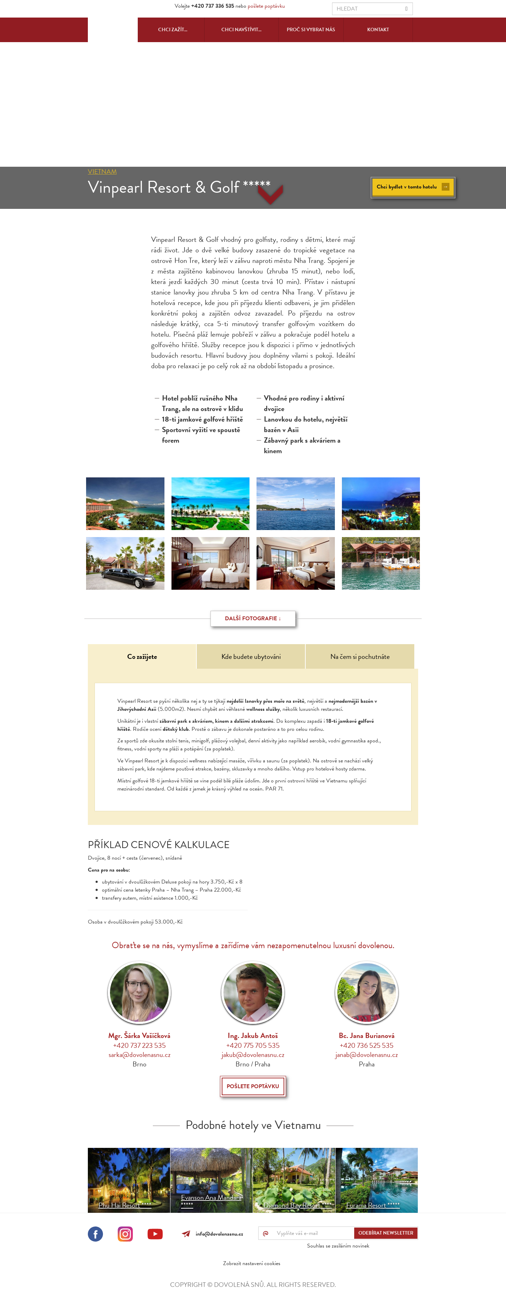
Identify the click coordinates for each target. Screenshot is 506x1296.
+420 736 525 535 (367, 1045)
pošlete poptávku (266, 6)
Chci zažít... (172, 29)
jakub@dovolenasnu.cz (253, 1054)
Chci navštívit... (241, 29)
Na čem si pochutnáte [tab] (360, 656)
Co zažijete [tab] (142, 656)
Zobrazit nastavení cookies (251, 1263)
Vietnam (102, 171)
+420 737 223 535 (139, 1045)
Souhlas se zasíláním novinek (338, 1246)
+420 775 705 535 (253, 1045)
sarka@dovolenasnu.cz (139, 1054)
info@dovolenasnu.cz (218, 1234)
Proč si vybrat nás (311, 29)
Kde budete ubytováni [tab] (251, 656)
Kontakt (378, 29)
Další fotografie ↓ (253, 618)
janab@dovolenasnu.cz (367, 1054)
